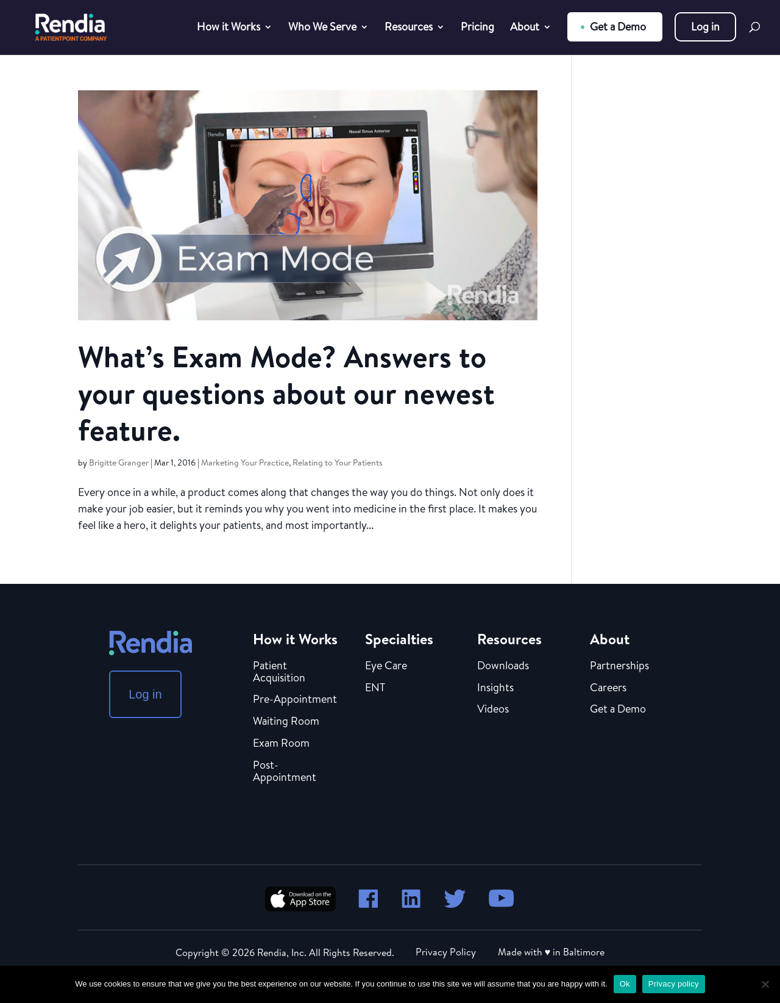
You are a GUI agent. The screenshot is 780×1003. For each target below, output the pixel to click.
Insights (495, 688)
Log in (705, 26)
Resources (409, 28)
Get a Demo (618, 26)
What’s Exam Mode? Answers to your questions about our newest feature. (286, 393)
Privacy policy (673, 983)
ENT (375, 688)
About (524, 28)
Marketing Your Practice (245, 462)
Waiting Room (286, 721)
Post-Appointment (284, 772)
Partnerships (619, 666)
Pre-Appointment (295, 699)
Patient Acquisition (279, 672)
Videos (493, 709)
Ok (625, 983)
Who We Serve (322, 28)
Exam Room (281, 743)
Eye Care (386, 666)
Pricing (477, 28)
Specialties (399, 638)
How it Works (228, 28)
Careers (608, 688)
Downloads (503, 666)
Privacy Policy (446, 951)
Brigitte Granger (119, 462)
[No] (765, 984)
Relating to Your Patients (337, 462)
